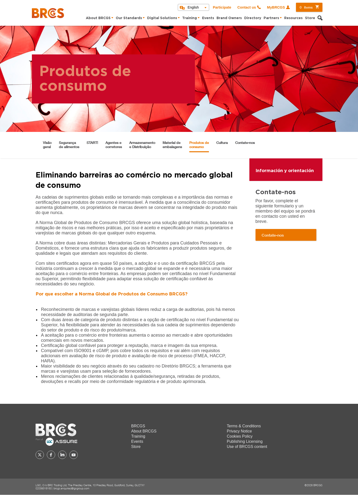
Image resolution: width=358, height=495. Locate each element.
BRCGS (138, 426)
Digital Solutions (162, 18)
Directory (252, 18)
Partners (271, 18)
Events (208, 18)
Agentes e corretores (113, 144)
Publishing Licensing (245, 441)
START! (92, 142)
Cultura (222, 142)
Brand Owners (229, 18)
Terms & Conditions (244, 426)
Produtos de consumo (199, 144)
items (306, 7)
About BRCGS (98, 18)
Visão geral (47, 144)
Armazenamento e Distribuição (142, 144)
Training (189, 18)
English (193, 7)
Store (310, 18)
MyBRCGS (276, 7)
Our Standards (129, 18)
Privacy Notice (239, 431)
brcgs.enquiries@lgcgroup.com (71, 488)
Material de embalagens (172, 144)
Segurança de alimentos (69, 144)
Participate (222, 7)
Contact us (246, 7)
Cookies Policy (240, 436)
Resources (293, 18)
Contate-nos (245, 142)
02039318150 (44, 488)
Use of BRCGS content (247, 446)
